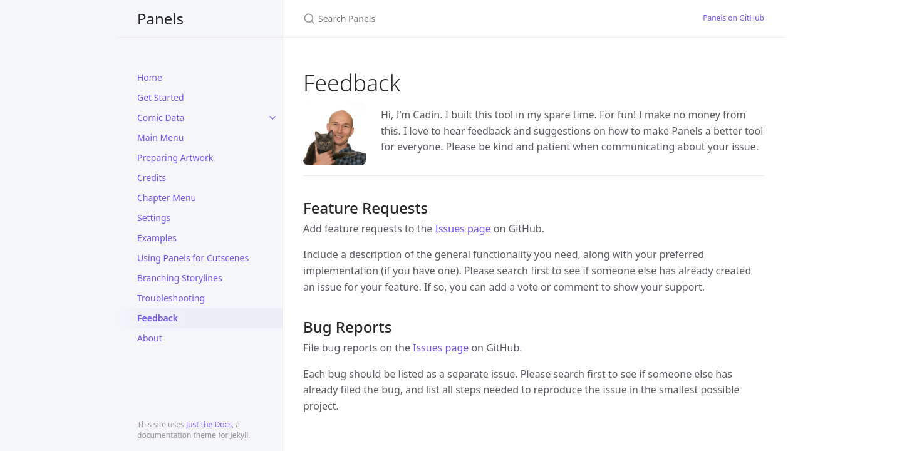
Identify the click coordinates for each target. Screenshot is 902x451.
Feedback (157, 318)
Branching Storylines (179, 278)
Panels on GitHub (733, 18)
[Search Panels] (451, 18)
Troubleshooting (171, 298)
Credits (151, 178)
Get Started (160, 97)
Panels (160, 18)
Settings (153, 218)
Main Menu (160, 137)
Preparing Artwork (175, 157)
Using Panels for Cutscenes (193, 258)
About (149, 338)
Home (149, 77)
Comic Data (160, 117)
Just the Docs (209, 424)
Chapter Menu (166, 198)
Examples (157, 238)
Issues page (463, 229)
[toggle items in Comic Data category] (272, 118)
